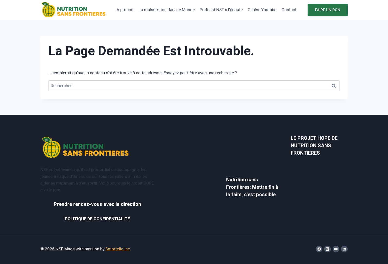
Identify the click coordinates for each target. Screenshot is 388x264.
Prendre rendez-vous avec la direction (97, 204)
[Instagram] (327, 249)
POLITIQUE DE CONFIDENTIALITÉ (97, 219)
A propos (125, 10)
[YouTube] (336, 249)
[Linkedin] (344, 249)
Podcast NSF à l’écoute (221, 10)
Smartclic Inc (117, 249)
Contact (289, 10)
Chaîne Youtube (262, 10)
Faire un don (327, 10)
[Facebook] (319, 249)
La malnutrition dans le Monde (167, 10)
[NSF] (73, 10)
